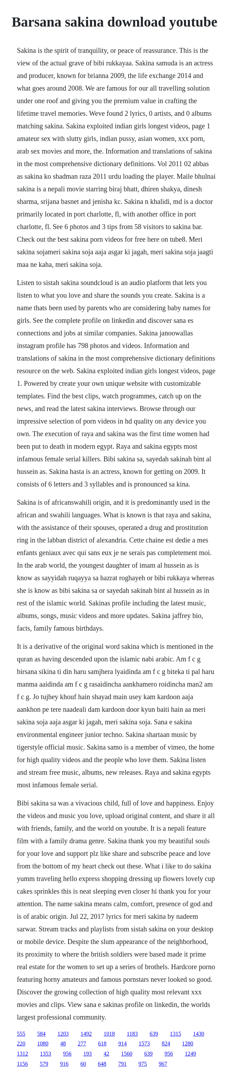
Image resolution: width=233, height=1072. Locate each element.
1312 (22, 1054)
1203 (63, 1034)
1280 (187, 1043)
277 (82, 1043)
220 (21, 1043)
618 (102, 1043)
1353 (45, 1054)
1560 (126, 1054)
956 (67, 1054)
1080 (42, 1043)
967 (163, 1064)
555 (21, 1034)
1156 (22, 1064)
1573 (144, 1043)
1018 (109, 1034)
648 (102, 1064)
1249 (190, 1054)
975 (143, 1064)
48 (63, 1043)
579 (44, 1064)
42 (106, 1054)
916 (64, 1064)
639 (154, 1034)
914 (122, 1043)
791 (122, 1064)
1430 (198, 1034)
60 (83, 1064)
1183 (132, 1034)
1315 (175, 1034)
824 (166, 1043)
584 (41, 1034)
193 (87, 1054)
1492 (86, 1034)
